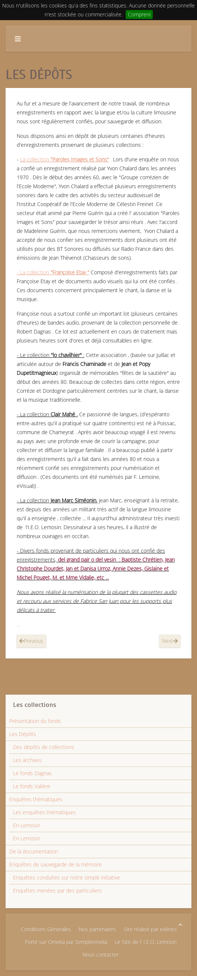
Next (170, 640)
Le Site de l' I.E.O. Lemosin (146, 941)
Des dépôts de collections (43, 747)
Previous (31, 640)
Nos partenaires (97, 929)
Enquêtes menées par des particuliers (57, 890)
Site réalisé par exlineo (150, 929)
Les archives (27, 760)
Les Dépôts (22, 733)
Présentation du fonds (35, 720)
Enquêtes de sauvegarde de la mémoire (55, 864)
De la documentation (33, 851)
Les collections (34, 705)
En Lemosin (26, 825)
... (18, 624)
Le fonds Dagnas (32, 773)
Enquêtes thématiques (35, 799)
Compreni (139, 14)
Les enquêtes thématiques (44, 812)
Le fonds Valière (31, 786)
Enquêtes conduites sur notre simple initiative (66, 877)
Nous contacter (101, 954)
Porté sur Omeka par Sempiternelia (66, 941)
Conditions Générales (46, 929)
